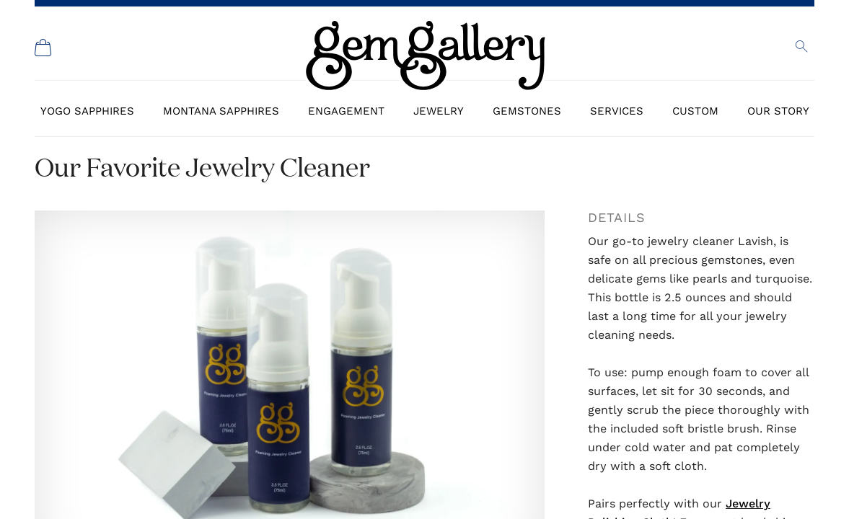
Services (616, 111)
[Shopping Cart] (43, 47)
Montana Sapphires (221, 111)
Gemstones (527, 111)
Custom (695, 111)
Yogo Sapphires (87, 111)
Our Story (778, 111)
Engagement (346, 111)
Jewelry (438, 111)
